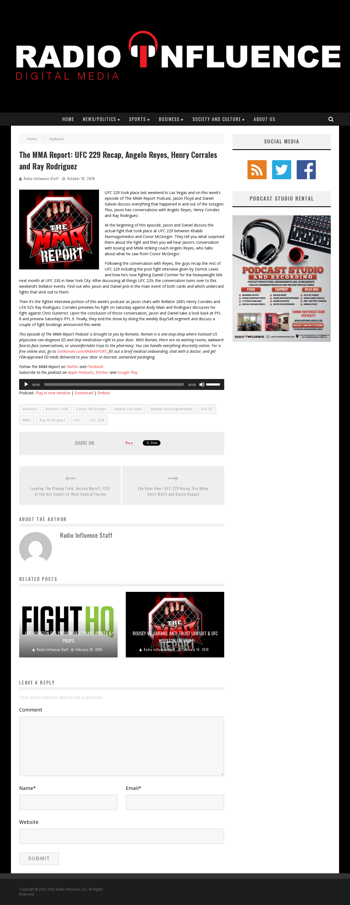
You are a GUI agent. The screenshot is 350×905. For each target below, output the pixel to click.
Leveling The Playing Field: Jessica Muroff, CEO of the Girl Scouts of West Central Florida (70, 491)
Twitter (72, 366)
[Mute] (202, 384)
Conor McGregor (91, 409)
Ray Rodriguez (52, 420)
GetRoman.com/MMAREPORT (82, 351)
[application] (121, 384)
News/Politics (99, 119)
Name (27, 788)
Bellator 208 (57, 409)
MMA (27, 420)
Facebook (95, 366)
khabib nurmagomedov (171, 409)
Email (133, 788)
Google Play (127, 372)
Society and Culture (216, 119)
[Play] (26, 384)
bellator (30, 409)
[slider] (114, 384)
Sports (137, 119)
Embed (103, 392)
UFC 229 (96, 420)
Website (29, 822)
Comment (30, 709)
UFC (77, 420)
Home (68, 119)
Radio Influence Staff (41, 178)
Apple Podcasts (80, 372)
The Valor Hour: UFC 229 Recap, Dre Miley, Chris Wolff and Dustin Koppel (173, 491)
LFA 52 (207, 409)
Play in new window (53, 392)
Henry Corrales (128, 409)
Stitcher (102, 372)
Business (169, 119)
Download (84, 392)
